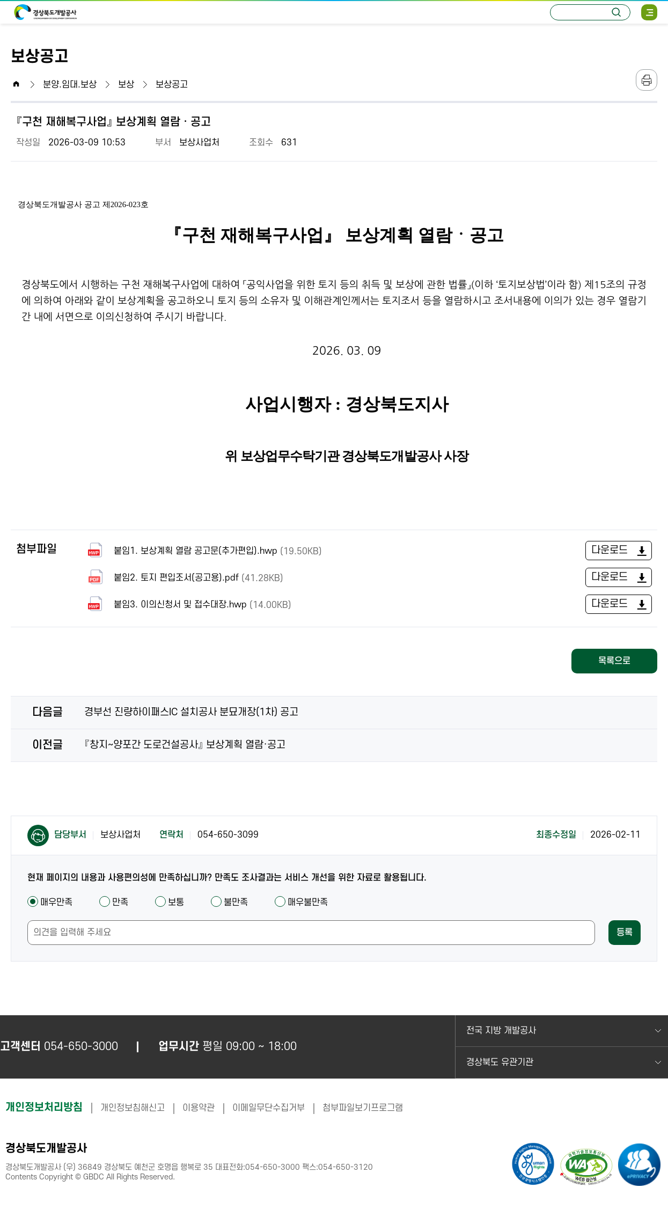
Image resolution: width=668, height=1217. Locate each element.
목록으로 (614, 661)
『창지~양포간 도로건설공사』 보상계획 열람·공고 (184, 745)
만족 (113, 902)
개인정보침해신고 (132, 1108)
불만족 (229, 902)
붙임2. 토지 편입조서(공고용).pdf (183, 578)
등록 (624, 932)
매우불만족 (301, 902)
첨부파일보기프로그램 (362, 1108)
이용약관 (198, 1108)
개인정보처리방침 (44, 1107)
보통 (169, 902)
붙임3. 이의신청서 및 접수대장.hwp (187, 604)
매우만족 (49, 902)
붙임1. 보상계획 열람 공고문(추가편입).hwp (203, 551)
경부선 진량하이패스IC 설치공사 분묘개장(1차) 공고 (191, 712)
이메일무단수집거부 (268, 1108)
